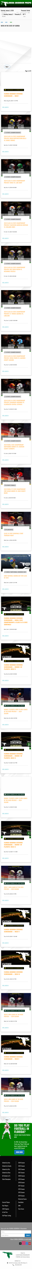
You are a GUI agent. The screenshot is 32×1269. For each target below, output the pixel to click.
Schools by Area (6, 1163)
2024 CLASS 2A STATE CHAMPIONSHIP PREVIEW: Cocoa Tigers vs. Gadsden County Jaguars (14, 358)
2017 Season (21, 1186)
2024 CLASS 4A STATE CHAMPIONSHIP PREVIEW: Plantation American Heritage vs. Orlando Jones (16, 225)
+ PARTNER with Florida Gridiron (22, 1257)
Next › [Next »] (7, 67)
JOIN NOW (19, 1152)
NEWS (6, 22)
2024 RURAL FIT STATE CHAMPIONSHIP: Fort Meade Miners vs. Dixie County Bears (15, 491)
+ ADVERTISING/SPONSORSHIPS (22, 1255)
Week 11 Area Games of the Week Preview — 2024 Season (13, 888)
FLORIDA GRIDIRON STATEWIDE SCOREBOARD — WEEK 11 (13, 930)
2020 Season (21, 1176)
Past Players (5, 1206)
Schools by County (6, 1166)
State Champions (6, 1179)
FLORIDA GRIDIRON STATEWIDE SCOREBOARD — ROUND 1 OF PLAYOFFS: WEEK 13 (13, 844)
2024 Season (21, 1163)
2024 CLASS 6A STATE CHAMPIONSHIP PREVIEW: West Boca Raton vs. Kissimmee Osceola (14, 269)
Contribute (21, 1202)
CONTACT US (17, 1261)
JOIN (19, 1206)
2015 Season (21, 1192)
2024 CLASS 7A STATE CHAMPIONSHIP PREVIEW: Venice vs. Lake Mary (14, 182)
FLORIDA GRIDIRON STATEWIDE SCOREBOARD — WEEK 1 (13, 95)
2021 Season (21, 1173)
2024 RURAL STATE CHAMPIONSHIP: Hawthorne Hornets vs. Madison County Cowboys (14, 447)
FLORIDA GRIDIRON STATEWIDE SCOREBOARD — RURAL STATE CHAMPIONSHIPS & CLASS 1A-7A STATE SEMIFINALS (15, 621)
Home (2, 22)
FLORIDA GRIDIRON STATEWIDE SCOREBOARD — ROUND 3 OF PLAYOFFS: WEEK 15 (13, 667)
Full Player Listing (6, 1216)
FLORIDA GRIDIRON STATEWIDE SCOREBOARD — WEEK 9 (13, 1058)
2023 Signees (5, 1209)
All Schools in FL (6, 1176)
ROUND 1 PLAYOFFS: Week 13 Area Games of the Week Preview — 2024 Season (15, 800)
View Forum (21, 1209)
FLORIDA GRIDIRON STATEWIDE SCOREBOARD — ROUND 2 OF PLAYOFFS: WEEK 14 (13, 756)
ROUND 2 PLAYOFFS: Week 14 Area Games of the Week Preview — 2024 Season (15, 711)
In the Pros (5, 1212)
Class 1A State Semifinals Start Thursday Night (13, 534)
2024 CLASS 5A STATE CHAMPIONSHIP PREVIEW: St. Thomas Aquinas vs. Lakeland (14, 314)
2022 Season (21, 1169)
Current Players (6, 1202)
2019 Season (21, 1179)
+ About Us (22, 1253)
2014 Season (21, 1196)
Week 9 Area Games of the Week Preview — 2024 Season (13, 1015)
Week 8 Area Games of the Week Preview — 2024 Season (13, 1100)
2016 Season (21, 1189)
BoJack (5, 107)
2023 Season (21, 1166)
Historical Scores (22, 1199)
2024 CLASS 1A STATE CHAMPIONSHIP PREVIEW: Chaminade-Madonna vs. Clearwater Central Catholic (14, 402)
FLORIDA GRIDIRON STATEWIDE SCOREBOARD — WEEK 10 (13, 973)
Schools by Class (6, 1173)
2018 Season (21, 1182)
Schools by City (6, 1169)
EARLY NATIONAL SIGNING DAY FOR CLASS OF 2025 (15, 577)
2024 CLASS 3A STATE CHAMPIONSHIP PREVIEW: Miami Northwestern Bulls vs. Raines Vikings (15, 138)
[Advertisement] (16, 45)
